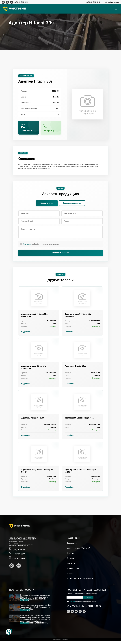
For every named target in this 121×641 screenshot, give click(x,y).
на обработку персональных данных (41, 244)
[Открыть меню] (115, 9)
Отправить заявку (60, 253)
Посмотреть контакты (72, 203)
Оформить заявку (46, 203)
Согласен (26, 244)
